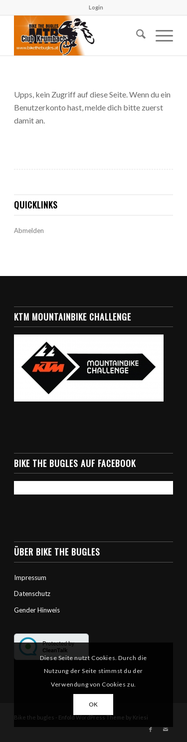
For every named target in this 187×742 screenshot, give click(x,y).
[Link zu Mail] (165, 729)
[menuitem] (96, 7)
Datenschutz (32, 594)
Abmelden (29, 230)
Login (96, 7)
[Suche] (136, 36)
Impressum (30, 578)
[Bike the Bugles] (77, 36)
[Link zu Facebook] (150, 729)
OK (93, 704)
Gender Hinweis (37, 610)
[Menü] (159, 36)
